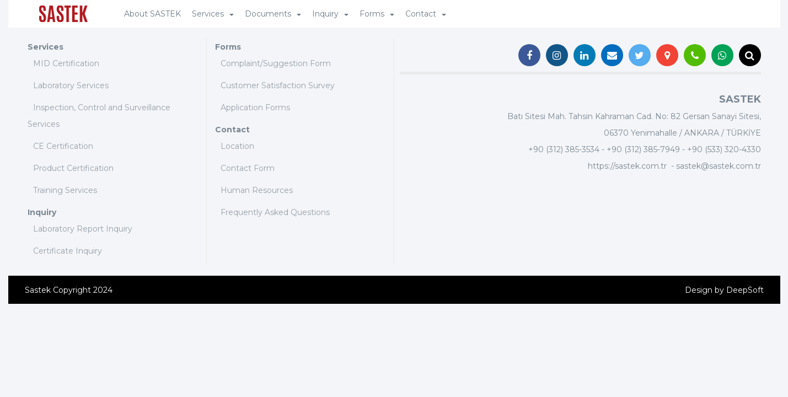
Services (45, 47)
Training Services (65, 190)
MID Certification (66, 63)
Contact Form (248, 168)
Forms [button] (377, 14)
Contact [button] (425, 14)
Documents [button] (273, 14)
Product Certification (73, 168)
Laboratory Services (71, 85)
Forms (228, 47)
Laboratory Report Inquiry (82, 229)
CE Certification (63, 146)
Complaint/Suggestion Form (276, 63)
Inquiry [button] (330, 14)
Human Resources (257, 190)
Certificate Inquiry (67, 251)
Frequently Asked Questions (275, 212)
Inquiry (42, 212)
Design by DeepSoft (724, 290)
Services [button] (213, 14)
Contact (232, 130)
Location (237, 146)
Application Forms (255, 107)
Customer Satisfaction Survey (278, 85)
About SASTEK (152, 14)
